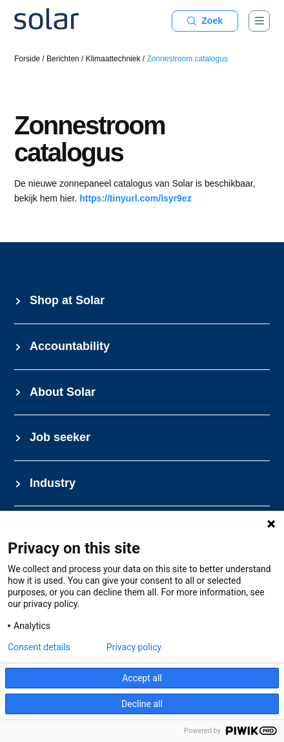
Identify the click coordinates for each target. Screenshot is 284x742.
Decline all (142, 704)
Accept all (142, 678)
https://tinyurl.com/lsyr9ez (135, 198)
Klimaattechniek (113, 58)
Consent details (39, 647)
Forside (27, 58)
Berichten (62, 58)
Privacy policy (134, 647)
